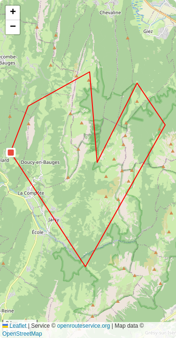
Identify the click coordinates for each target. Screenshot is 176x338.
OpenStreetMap (22, 333)
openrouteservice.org (83, 326)
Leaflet (14, 326)
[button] (11, 152)
